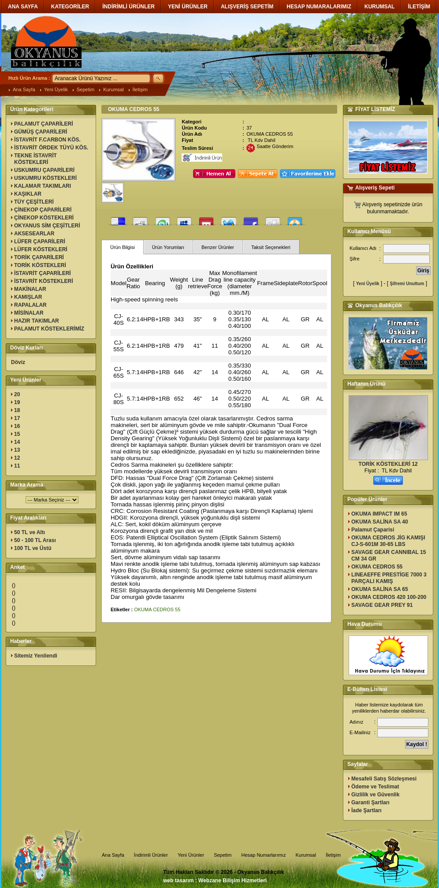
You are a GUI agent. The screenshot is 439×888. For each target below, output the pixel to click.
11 (17, 466)
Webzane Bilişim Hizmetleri (232, 880)
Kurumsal (113, 89)
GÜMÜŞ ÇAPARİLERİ (40, 132)
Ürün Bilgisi (122, 247)
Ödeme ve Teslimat (375, 787)
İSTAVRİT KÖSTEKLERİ (43, 281)
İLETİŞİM (419, 7)
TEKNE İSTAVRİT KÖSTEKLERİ (35, 158)
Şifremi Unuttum (407, 283)
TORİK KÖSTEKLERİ (40, 265)
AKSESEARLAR (34, 233)
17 (17, 418)
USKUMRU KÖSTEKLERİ (45, 178)
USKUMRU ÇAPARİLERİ (44, 170)
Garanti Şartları (370, 802)
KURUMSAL (380, 7)
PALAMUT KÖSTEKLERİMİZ (49, 329)
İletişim (140, 89)
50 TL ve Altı (29, 532)
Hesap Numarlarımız (264, 855)
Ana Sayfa (24, 89)
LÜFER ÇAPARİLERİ (39, 241)
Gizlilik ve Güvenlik (375, 794)
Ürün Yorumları (168, 247)
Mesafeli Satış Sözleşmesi (384, 779)
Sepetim (85, 89)
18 (17, 410)
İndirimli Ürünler (151, 855)
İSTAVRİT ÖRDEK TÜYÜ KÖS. (51, 148)
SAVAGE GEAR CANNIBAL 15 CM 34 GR (388, 555)
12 (17, 458)
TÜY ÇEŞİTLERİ (34, 202)
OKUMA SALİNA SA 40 (379, 522)
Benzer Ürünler (217, 247)
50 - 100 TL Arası (35, 540)
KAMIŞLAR (28, 297)
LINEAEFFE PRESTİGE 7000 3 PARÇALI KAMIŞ (389, 578)
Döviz (18, 362)
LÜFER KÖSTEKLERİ (40, 249)
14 (17, 442)
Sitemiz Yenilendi (35, 656)
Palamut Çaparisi (372, 530)
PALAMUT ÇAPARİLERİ (43, 124)
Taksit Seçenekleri (270, 247)
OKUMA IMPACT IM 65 (379, 514)
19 (17, 402)
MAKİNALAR (30, 289)
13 (17, 450)
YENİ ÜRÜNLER (188, 7)
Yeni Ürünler (191, 855)
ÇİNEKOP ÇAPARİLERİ (42, 210)
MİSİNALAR (29, 313)
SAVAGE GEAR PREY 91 (382, 605)
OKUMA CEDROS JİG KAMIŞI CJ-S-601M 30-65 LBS (388, 541)
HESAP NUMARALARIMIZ (318, 7)
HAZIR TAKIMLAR (36, 321)
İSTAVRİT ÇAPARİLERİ (42, 273)
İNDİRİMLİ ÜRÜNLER (128, 7)
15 (17, 434)
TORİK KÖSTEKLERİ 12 (387, 464)
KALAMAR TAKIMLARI (42, 186)
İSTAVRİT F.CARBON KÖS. (47, 140)
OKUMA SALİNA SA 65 (379, 589)
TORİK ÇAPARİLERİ (39, 257)
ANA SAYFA (23, 7)
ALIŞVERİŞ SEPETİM (247, 7)
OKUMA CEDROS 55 (157, 609)
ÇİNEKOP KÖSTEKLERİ (44, 218)
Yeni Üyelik (56, 89)
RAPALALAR (30, 305)
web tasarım (178, 880)
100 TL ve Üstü (32, 548)
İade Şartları (366, 810)
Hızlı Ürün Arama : (29, 78)
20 (17, 394)
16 (17, 426)
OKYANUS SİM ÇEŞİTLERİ (47, 226)
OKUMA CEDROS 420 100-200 (388, 597)
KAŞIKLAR (27, 194)
